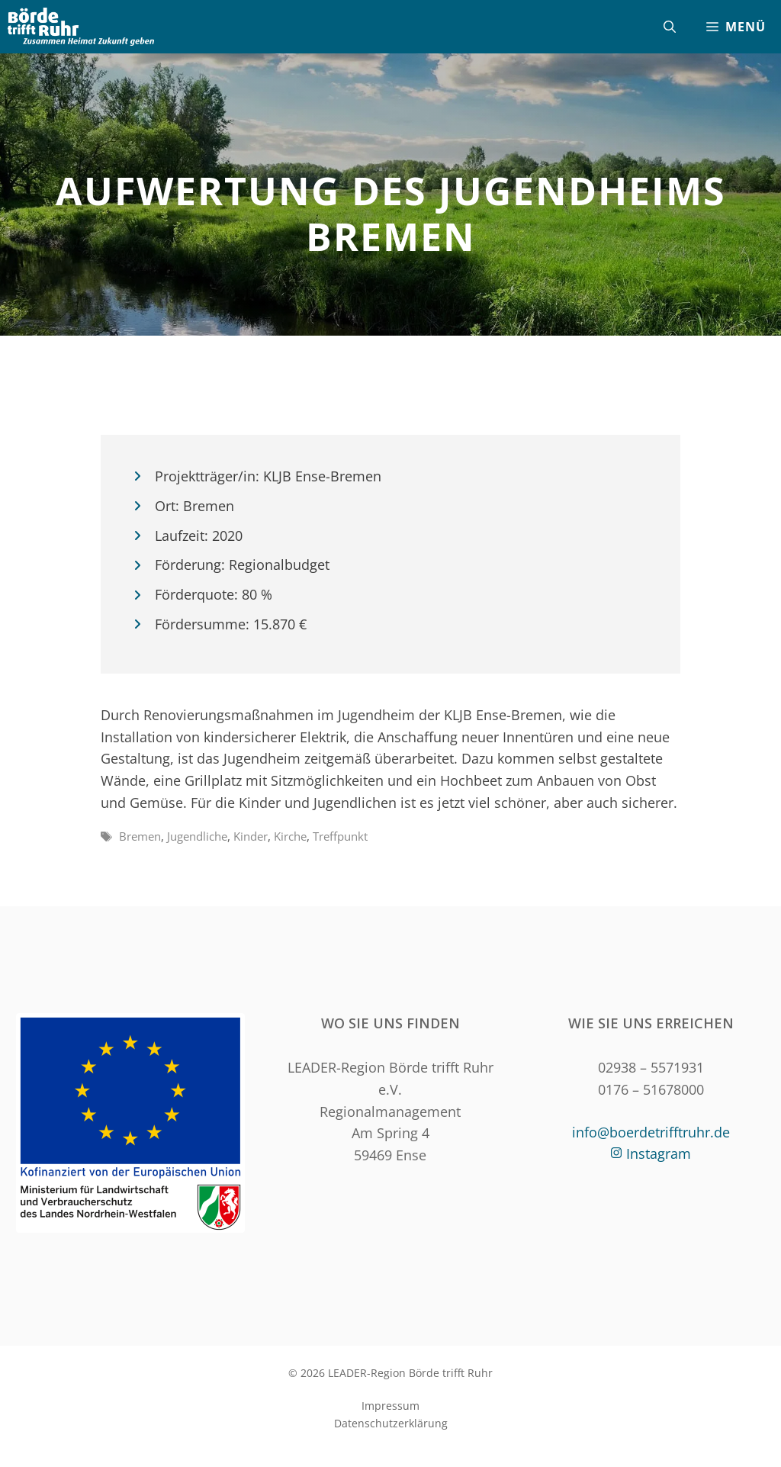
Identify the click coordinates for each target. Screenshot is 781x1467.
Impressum (390, 1405)
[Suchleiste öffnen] (669, 26)
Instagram (658, 1153)
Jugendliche (197, 836)
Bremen (140, 836)
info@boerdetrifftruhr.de (651, 1132)
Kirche (290, 836)
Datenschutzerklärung (391, 1423)
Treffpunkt (340, 836)
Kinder (250, 836)
